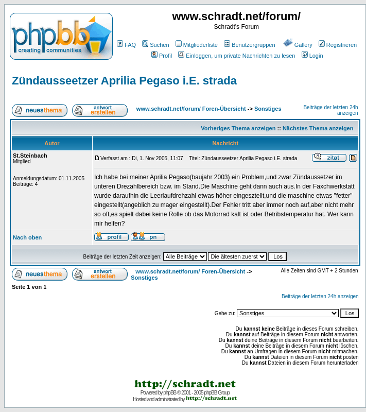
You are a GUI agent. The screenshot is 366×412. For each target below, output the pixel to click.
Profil (161, 56)
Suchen (155, 45)
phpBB (169, 393)
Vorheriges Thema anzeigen (238, 128)
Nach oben (27, 237)
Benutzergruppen (249, 45)
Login (312, 56)
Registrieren (338, 45)
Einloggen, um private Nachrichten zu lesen (236, 56)
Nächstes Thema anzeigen (318, 128)
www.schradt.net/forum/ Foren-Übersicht (191, 109)
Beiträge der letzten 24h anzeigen (320, 296)
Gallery (297, 45)
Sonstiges (268, 109)
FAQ (126, 45)
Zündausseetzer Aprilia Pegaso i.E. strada (124, 80)
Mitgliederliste (197, 45)
